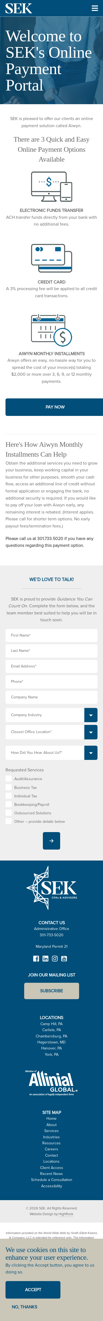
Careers (51, 1149)
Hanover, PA (51, 1048)
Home (51, 1118)
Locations (51, 1161)
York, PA (52, 1054)
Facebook (36, 961)
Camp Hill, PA (51, 1024)
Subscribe (51, 991)
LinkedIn (45, 961)
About (51, 1125)
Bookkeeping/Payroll (31, 804)
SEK (19, 8)
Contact (51, 1155)
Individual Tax (25, 796)
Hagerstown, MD (51, 1042)
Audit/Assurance (28, 779)
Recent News (51, 1174)
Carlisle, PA (51, 1030)
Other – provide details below (39, 821)
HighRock (66, 1214)
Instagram (55, 961)
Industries (51, 1137)
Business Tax (25, 788)
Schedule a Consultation (51, 1180)
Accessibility (51, 1186)
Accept (33, 1290)
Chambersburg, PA (51, 1036)
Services (51, 1131)
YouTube (64, 961)
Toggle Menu (94, 15)
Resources (51, 1143)
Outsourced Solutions (32, 813)
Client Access (51, 1168)
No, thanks (24, 1307)
